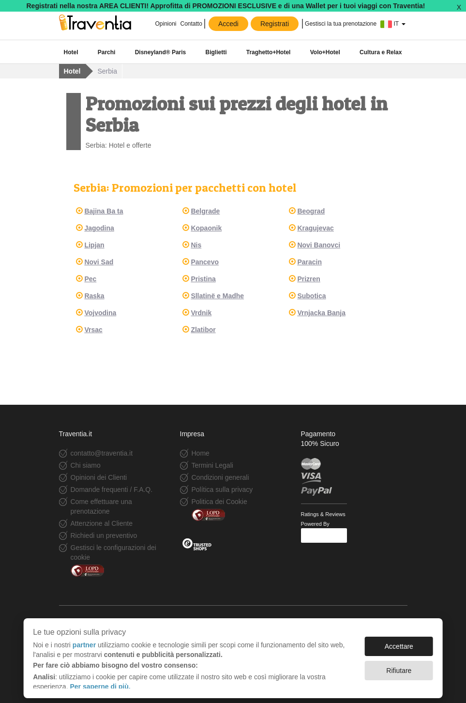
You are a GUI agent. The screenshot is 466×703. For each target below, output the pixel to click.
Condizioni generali (220, 477)
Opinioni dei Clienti (99, 477)
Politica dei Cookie (219, 501)
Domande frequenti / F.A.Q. (112, 489)
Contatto (191, 23)
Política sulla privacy (222, 489)
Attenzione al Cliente (102, 523)
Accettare (399, 641)
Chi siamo (86, 465)
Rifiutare (398, 666)
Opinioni (165, 23)
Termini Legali (212, 465)
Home (201, 453)
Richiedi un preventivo (104, 535)
